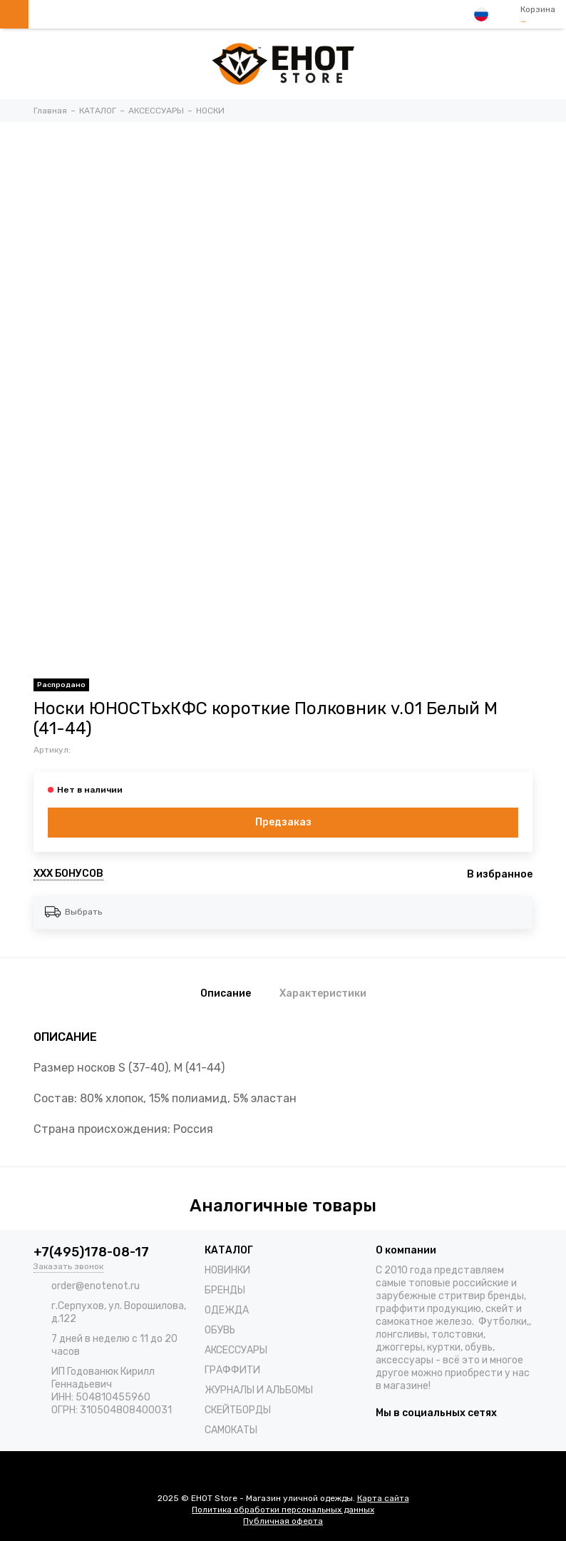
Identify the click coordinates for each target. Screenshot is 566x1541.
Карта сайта (383, 1498)
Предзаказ (283, 822)
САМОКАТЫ (231, 1430)
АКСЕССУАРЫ (236, 1350)
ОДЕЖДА (227, 1310)
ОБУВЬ (220, 1330)
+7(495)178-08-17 (91, 1252)
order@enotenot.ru (95, 1286)
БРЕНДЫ (225, 1290)
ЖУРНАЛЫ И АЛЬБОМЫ (259, 1390)
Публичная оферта (283, 1521)
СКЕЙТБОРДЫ (238, 1410)
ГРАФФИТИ (232, 1370)
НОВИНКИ (227, 1270)
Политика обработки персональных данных (283, 1510)
